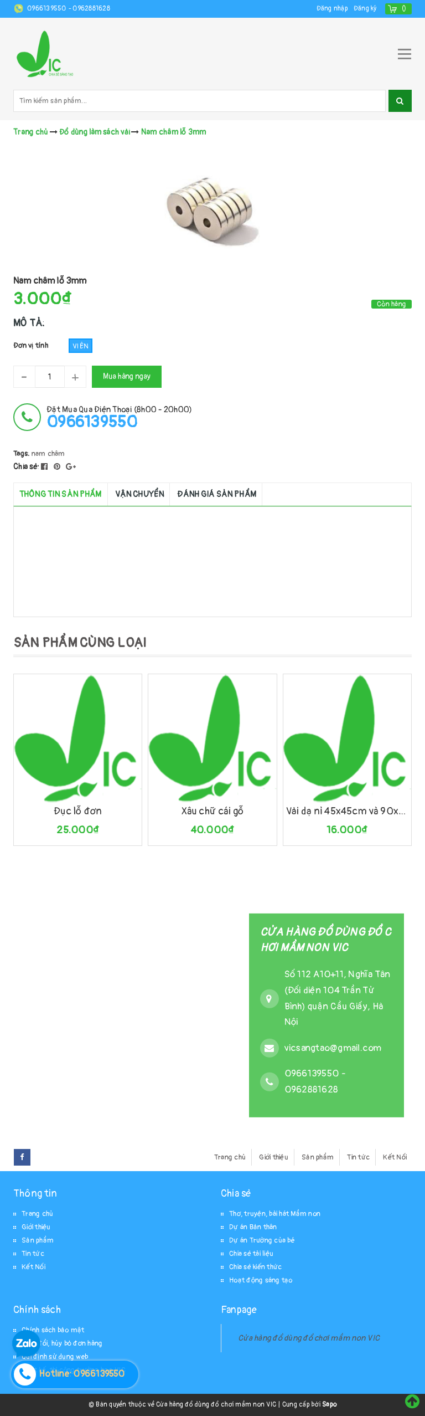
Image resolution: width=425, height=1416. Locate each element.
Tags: (22, 453)
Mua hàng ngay (127, 376)
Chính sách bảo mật (53, 1330)
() (404, 8)
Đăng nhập (332, 8)
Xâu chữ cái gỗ (213, 811)
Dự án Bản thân (253, 1227)
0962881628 (91, 8)
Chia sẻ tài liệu (251, 1253)
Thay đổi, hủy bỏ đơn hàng (62, 1343)
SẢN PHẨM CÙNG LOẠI (80, 643)
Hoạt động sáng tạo (261, 1280)
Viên (80, 346)
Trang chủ (230, 1157)
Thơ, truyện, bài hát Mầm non (274, 1213)
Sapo (329, 1404)
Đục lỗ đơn (78, 811)
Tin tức (358, 1157)
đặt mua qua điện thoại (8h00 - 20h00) (119, 417)
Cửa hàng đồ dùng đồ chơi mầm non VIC (309, 1338)
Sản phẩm (318, 1157)
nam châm (48, 453)
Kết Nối (395, 1157)
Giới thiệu (273, 1157)
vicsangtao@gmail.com (333, 1048)
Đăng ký (365, 8)
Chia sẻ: (26, 466)
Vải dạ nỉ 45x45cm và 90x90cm (347, 811)
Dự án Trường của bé (262, 1240)
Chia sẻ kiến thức (255, 1267)
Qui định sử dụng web (55, 1356)
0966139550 (47, 8)
